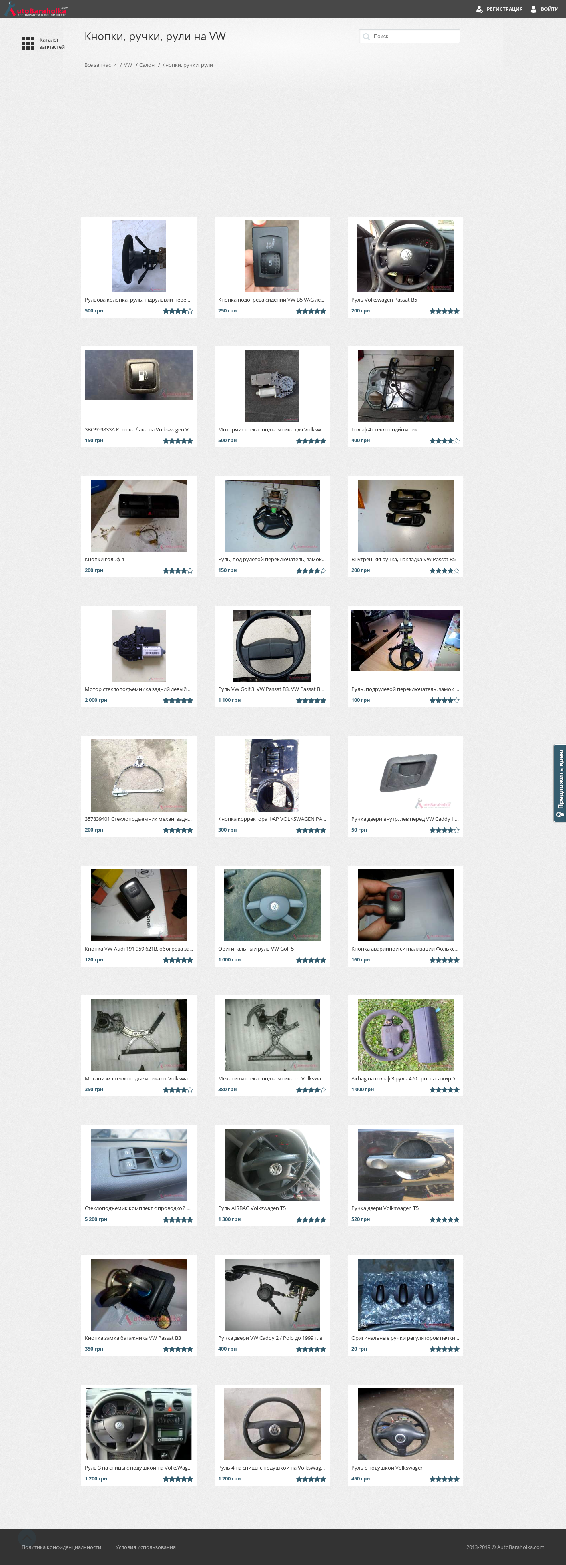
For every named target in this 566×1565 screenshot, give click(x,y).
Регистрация (505, 9)
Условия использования (146, 1547)
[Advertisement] (283, 143)
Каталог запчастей (52, 43)
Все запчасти (100, 64)
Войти (550, 9)
